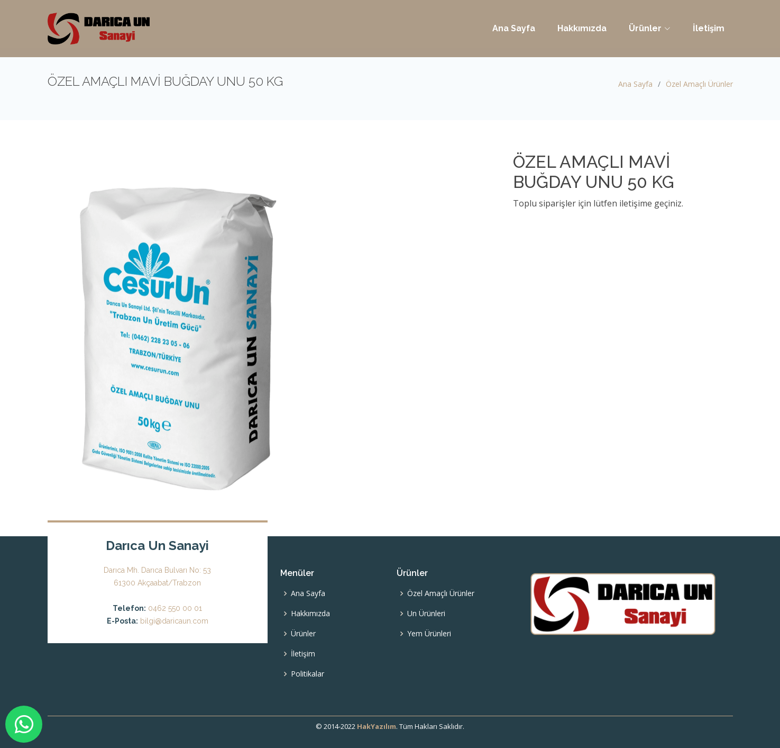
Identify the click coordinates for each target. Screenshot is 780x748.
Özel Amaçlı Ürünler (699, 84)
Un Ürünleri (426, 613)
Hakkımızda (582, 28)
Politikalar (307, 674)
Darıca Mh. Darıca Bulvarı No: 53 (157, 570)
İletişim (708, 28)
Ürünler (303, 633)
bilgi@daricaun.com (174, 621)
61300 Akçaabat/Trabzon (157, 583)
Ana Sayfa (513, 28)
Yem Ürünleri (429, 633)
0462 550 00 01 (175, 608)
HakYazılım (376, 726)
